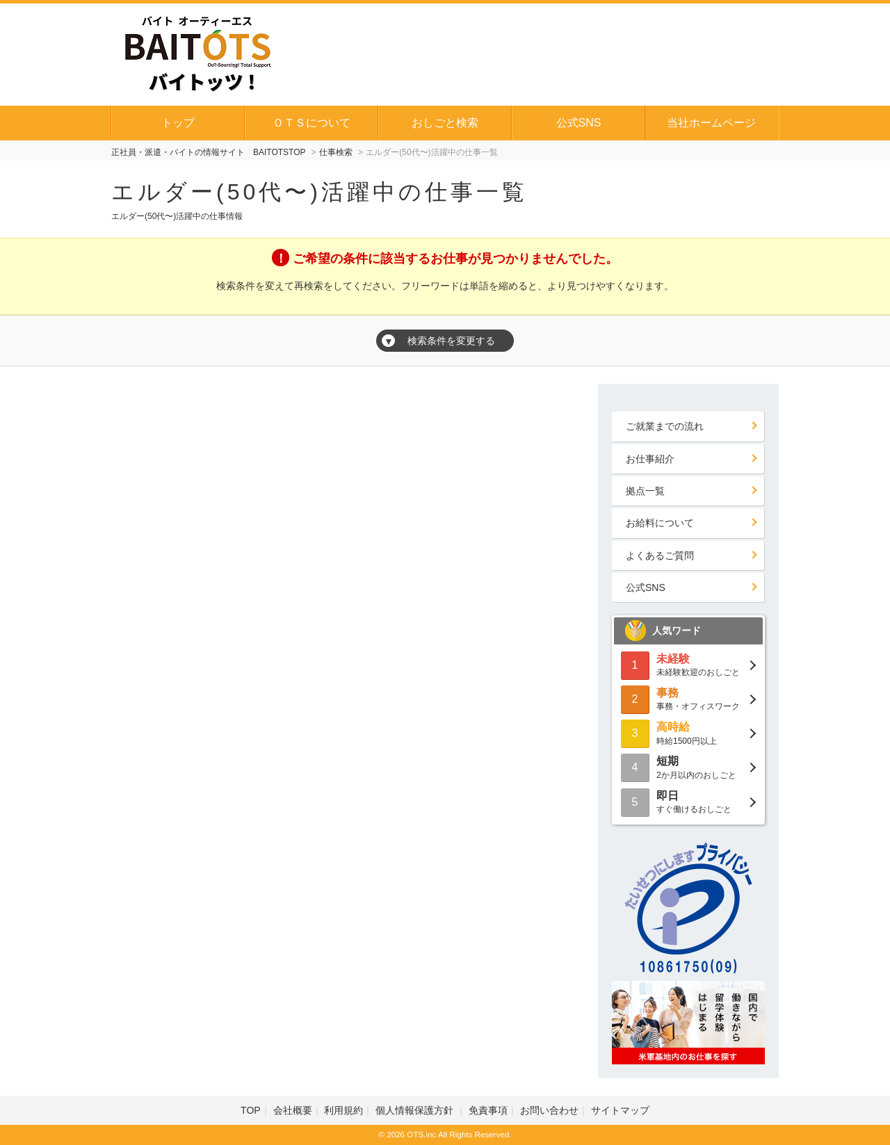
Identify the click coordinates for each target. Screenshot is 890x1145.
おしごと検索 (445, 123)
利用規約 (343, 1110)
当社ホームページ (711, 123)
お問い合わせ (549, 1110)
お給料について (660, 522)
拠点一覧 (645, 490)
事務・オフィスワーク (688, 698)
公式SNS (578, 123)
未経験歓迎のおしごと (688, 664)
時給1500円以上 (688, 732)
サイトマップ (620, 1110)
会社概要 (292, 1110)
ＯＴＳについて (311, 123)
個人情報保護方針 (415, 1110)
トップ (178, 123)
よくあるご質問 (660, 555)
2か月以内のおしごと (688, 766)
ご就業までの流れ (665, 426)
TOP (251, 1110)
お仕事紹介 (650, 458)
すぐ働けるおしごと (688, 801)
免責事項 (488, 1110)
